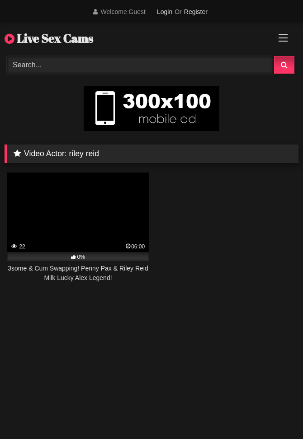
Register (196, 11)
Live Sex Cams (49, 38)
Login (164, 11)
